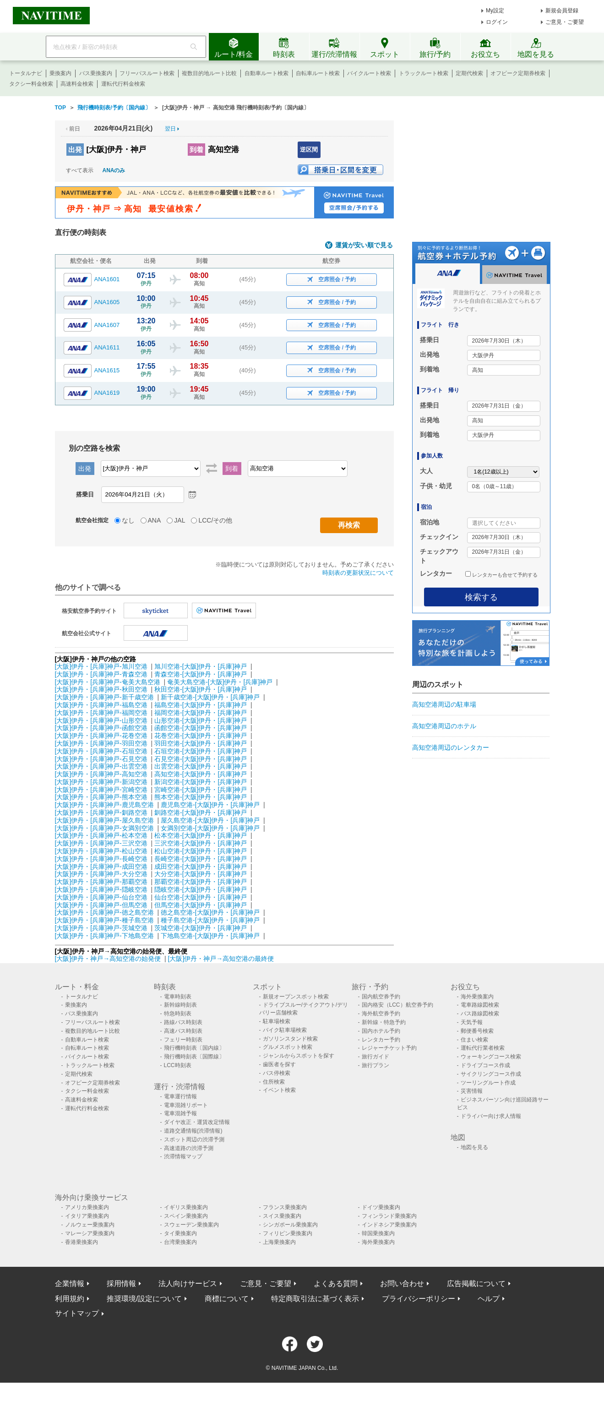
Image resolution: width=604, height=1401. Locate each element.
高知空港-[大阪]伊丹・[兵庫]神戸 (200, 774)
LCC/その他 (215, 520)
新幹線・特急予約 (384, 1022)
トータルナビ (25, 73)
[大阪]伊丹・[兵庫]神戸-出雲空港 (101, 766)
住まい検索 (474, 1039)
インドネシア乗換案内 (389, 1224)
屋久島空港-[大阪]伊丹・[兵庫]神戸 (210, 820)
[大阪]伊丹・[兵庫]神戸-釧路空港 (101, 812)
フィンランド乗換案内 (389, 1216)
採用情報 (121, 1283)
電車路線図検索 (480, 1005)
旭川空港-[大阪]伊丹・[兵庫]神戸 (200, 666)
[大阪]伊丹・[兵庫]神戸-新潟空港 (101, 781)
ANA (154, 520)
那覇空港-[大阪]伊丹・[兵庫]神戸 (200, 881)
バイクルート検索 (369, 73)
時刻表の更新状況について (358, 572)
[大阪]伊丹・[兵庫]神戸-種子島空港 (104, 920)
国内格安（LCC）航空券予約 (397, 1005)
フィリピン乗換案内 (287, 1233)
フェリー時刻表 (183, 1039)
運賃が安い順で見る (364, 245)
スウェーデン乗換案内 (191, 1224)
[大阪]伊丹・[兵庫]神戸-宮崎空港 (101, 789)
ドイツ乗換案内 (381, 1207)
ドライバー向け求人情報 (491, 1116)
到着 (196, 149)
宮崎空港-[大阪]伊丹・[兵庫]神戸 (200, 789)
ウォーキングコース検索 (491, 1056)
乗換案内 (60, 73)
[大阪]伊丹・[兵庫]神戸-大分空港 (101, 874)
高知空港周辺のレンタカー (450, 747)
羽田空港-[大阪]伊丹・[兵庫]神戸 (200, 743)
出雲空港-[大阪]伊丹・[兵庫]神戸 (200, 766)
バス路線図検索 (480, 1013)
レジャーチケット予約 (389, 1048)
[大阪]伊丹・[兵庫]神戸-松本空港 (101, 835)
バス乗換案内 (95, 73)
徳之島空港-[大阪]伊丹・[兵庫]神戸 (210, 912)
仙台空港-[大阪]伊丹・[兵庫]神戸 (200, 897)
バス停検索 (276, 1073)
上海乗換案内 (279, 1242)
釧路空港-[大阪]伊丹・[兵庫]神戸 (200, 812)
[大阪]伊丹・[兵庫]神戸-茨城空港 (101, 928)
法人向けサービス (187, 1283)
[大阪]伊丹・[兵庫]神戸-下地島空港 (104, 935)
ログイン (497, 22)
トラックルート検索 (423, 73)
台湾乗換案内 (180, 1242)
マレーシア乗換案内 (89, 1233)
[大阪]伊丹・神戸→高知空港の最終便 (221, 958)
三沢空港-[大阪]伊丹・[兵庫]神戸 (200, 843)
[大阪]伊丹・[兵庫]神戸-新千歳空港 (104, 697)
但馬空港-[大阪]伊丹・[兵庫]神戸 (200, 905)
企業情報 (69, 1283)
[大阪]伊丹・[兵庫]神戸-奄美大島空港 (107, 682)
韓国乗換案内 (378, 1233)
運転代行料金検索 (123, 84)
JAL (179, 520)
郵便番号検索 (477, 1031)
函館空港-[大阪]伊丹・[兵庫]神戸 (200, 727)
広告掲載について (476, 1283)
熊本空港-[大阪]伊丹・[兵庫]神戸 (200, 797)
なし (128, 520)
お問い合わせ (402, 1283)
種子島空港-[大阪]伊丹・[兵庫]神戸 (210, 920)
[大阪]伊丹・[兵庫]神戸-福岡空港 (101, 712)
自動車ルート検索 (266, 73)
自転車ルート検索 (318, 73)
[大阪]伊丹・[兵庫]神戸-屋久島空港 (104, 820)
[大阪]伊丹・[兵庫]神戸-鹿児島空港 (104, 804)
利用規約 (69, 1299)
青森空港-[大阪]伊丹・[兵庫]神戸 (200, 674)
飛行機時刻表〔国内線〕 (194, 1048)
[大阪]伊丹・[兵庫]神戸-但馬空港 (101, 905)
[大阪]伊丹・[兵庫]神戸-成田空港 (101, 866)
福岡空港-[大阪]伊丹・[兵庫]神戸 (200, 712)
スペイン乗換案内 (186, 1216)
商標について (227, 1299)
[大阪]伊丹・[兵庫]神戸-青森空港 (101, 674)
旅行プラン (375, 1065)
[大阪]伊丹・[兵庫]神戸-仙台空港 (101, 897)
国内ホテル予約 (381, 1031)
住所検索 (274, 1082)
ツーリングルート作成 (488, 1082)
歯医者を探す (279, 1064)
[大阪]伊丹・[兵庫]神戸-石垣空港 (101, 751)
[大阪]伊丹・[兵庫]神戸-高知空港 (101, 774)
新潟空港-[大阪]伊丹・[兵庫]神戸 (200, 781)
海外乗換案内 (477, 996)
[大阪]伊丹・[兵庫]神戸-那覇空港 (101, 881)
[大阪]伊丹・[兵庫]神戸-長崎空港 (101, 858)
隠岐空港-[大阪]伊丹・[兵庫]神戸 (200, 889)
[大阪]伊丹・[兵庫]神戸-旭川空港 (101, 666)
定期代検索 (469, 73)
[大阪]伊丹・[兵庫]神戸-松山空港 (101, 851)
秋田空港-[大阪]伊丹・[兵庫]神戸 (200, 689)
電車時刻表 (177, 996)
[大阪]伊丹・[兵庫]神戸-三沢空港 (101, 843)
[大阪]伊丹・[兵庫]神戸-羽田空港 (101, 743)
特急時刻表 (177, 1013)
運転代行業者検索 (483, 1048)
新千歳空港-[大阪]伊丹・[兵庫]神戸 (210, 697)
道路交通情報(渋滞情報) (193, 1131)
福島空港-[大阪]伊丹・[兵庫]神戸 (200, 705)
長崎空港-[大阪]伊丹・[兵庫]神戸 (200, 858)
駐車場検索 (276, 1021)
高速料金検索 (76, 84)
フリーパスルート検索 (147, 73)
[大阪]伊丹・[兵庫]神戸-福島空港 (101, 705)
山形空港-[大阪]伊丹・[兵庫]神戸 (200, 720)
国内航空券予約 (381, 996)
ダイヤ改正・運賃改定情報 (197, 1122)
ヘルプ (489, 1299)
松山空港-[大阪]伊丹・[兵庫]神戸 (200, 851)
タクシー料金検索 (31, 84)
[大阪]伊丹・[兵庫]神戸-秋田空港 (101, 689)
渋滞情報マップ (183, 1156)
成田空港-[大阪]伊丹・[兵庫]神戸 (200, 866)
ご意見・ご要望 (564, 22)
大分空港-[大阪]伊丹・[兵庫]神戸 (200, 874)
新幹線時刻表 (180, 1005)
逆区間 (309, 149)
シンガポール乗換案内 (290, 1224)
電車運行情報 (180, 1096)
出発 (75, 149)
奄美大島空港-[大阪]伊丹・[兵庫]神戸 (219, 682)
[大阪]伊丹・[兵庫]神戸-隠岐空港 (101, 889)
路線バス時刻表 (183, 1022)
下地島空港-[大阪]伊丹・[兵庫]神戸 (210, 935)
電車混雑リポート (186, 1105)
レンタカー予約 (381, 1039)
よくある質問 (336, 1283)
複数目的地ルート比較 (209, 73)
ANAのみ (114, 170)
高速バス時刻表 (183, 1031)
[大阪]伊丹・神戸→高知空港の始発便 (109, 958)
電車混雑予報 (180, 1113)
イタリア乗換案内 (87, 1216)
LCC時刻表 (177, 1065)
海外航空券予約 (381, 1013)
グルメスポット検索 (287, 1047)
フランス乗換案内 (285, 1207)
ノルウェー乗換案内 (89, 1224)
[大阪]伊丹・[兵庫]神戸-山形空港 (101, 720)
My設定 (495, 10)
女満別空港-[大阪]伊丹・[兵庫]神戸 (210, 828)
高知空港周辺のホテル (444, 726)
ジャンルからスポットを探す (298, 1055)
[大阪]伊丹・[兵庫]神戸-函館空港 (101, 727)
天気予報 (472, 1022)
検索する (481, 597)
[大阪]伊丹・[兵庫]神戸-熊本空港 (101, 797)
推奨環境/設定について (144, 1299)
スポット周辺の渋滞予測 (194, 1139)
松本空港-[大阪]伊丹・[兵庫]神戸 (200, 835)
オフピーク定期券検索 (517, 73)
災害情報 (472, 1091)
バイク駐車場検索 (285, 1030)
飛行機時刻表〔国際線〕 (194, 1056)
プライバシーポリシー (418, 1299)
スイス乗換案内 (282, 1216)
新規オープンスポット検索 (296, 996)
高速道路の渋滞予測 (188, 1148)
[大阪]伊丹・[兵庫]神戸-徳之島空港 (104, 912)
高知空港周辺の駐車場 (444, 704)
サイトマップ (77, 1313)
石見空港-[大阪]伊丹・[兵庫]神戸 (200, 759)
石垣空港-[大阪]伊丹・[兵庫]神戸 (200, 751)
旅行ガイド (375, 1056)
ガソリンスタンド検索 (290, 1039)
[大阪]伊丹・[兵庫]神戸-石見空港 (101, 759)
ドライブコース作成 (485, 1065)
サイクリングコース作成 (491, 1074)
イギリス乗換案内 (186, 1207)
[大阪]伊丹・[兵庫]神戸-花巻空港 (101, 735)
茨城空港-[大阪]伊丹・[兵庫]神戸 (200, 928)
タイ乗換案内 (180, 1233)
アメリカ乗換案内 (87, 1207)
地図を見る (474, 1147)
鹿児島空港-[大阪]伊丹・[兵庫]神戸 (210, 804)
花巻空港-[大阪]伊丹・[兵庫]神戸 (200, 735)
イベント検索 (279, 1090)
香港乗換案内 (81, 1242)
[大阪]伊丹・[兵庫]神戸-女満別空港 (104, 828)
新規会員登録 (561, 10)
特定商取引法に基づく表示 (315, 1299)
